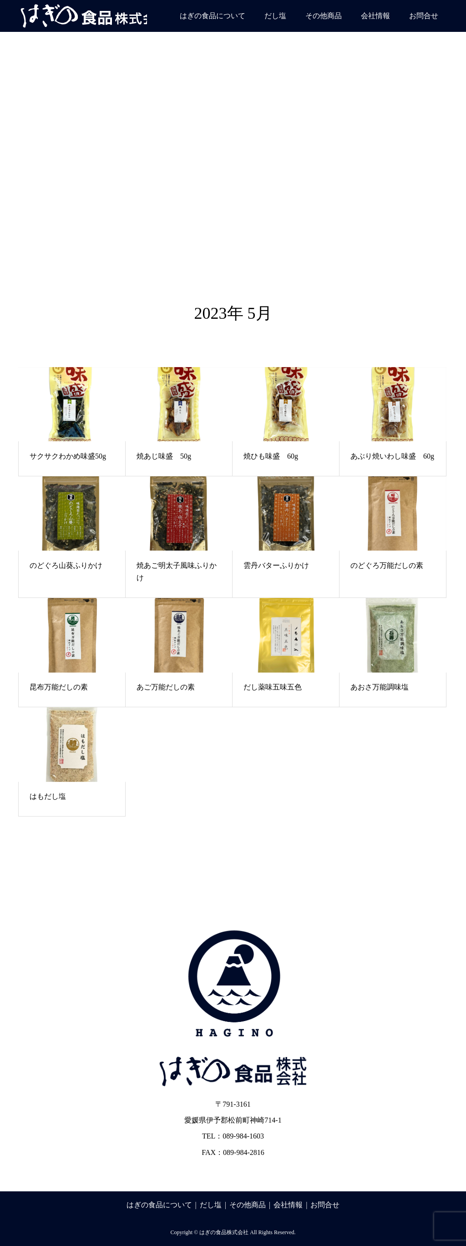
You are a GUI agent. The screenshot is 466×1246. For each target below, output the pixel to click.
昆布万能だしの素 (59, 687)
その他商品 (323, 16)
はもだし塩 (48, 796)
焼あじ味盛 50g (164, 456)
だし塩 (275, 16)
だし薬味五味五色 (272, 687)
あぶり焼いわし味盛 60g (392, 456)
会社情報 (375, 16)
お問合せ (423, 16)
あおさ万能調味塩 (379, 687)
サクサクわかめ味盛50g (68, 456)
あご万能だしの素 (166, 687)
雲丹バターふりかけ (276, 565)
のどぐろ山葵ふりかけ (66, 565)
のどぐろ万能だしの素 (386, 565)
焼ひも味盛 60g (270, 456)
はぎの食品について (212, 16)
